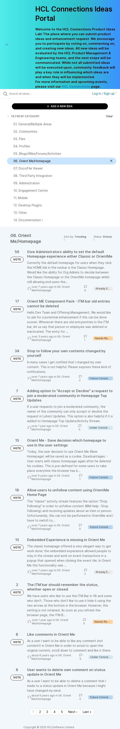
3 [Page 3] (47, 712)
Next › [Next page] (72, 712)
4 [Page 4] (54, 712)
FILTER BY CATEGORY (23, 116)
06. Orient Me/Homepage (51, 288)
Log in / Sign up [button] (104, 93)
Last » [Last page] (87, 712)
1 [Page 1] (33, 712)
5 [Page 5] (62, 712)
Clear (109, 116)
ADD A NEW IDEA (60, 106)
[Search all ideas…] (33, 93)
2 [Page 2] (40, 712)
